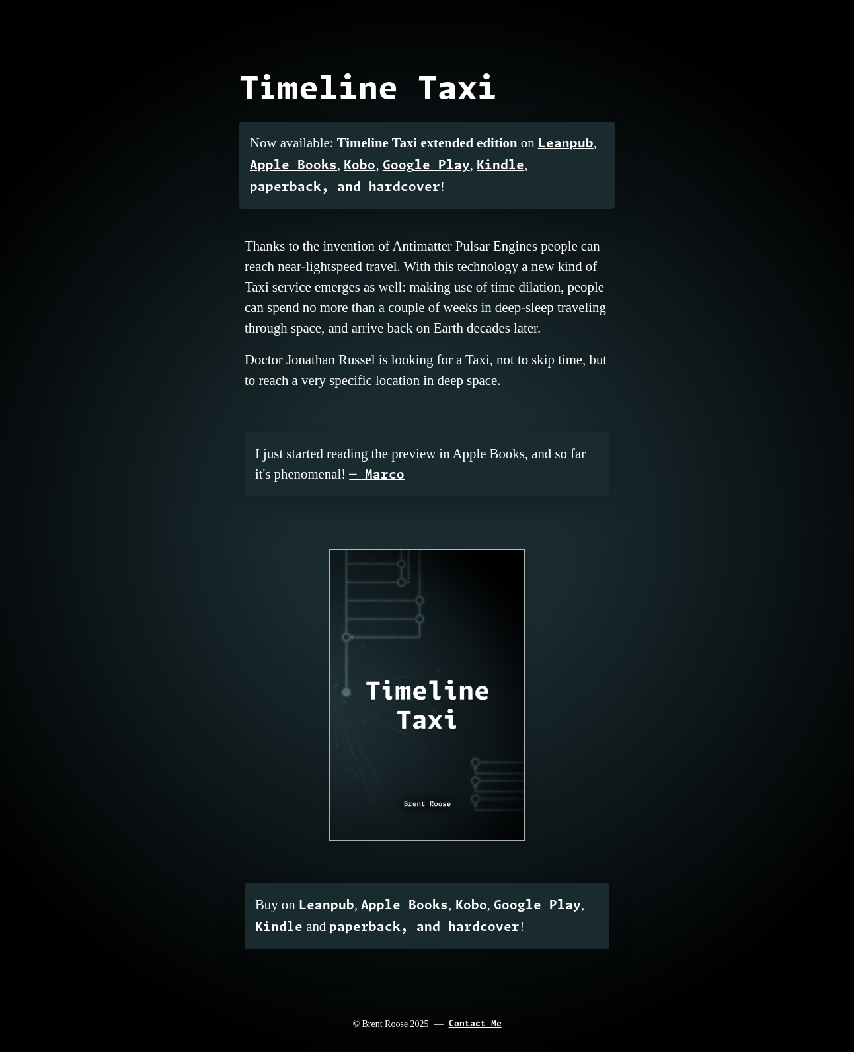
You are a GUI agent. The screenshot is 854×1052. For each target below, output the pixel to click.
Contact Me (475, 1024)
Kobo (359, 165)
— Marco (377, 475)
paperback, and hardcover (345, 187)
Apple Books (293, 165)
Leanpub (566, 144)
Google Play (426, 165)
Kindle (500, 165)
